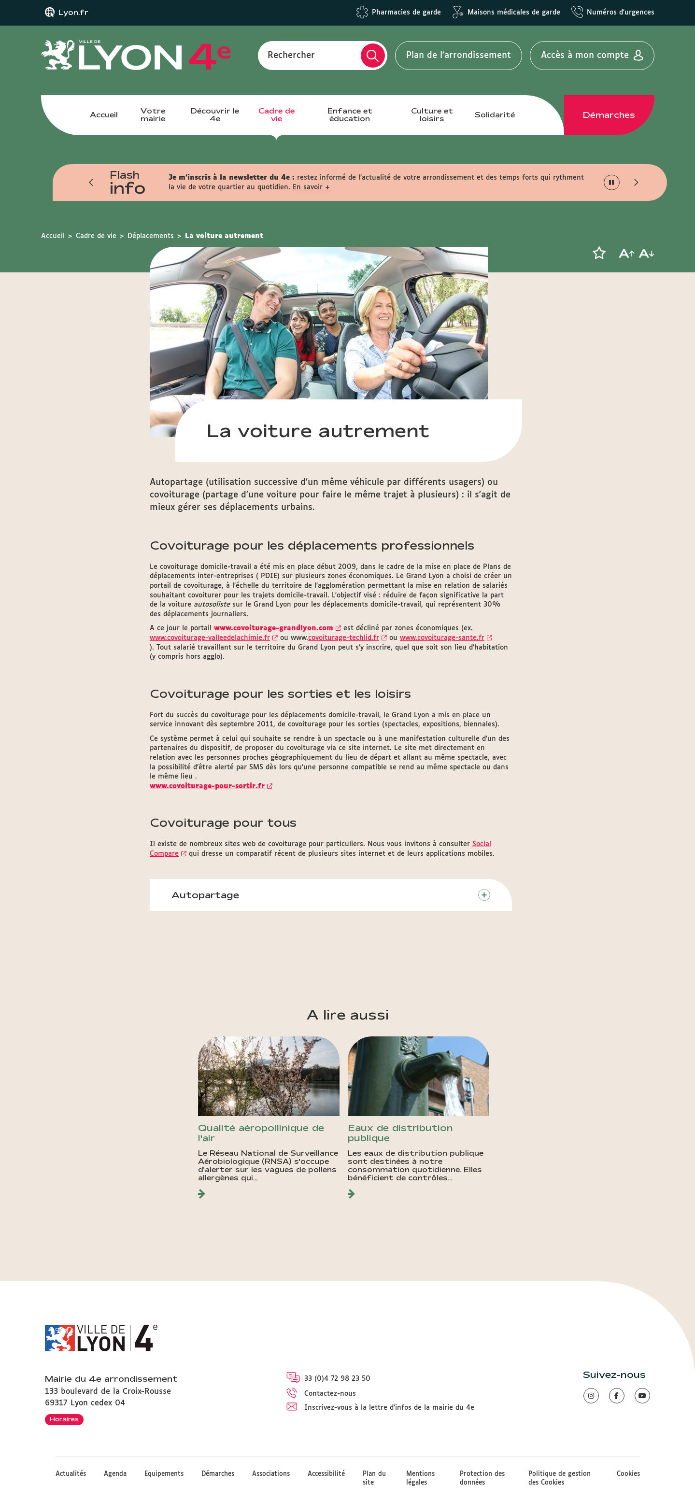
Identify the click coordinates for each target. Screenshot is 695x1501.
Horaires (64, 1419)
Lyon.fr (73, 12)
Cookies (628, 1474)
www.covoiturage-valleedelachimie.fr (210, 638)
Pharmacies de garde (406, 12)
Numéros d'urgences (620, 12)
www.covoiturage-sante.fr (442, 638)
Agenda (115, 1474)
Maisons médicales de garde (514, 12)
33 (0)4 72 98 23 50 (337, 1378)
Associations (271, 1474)
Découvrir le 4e (215, 115)
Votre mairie (153, 115)
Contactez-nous (330, 1393)
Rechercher (291, 55)
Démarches (609, 115)
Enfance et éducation (349, 115)
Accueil (104, 115)
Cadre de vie (276, 115)
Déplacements (151, 236)
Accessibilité (326, 1474)
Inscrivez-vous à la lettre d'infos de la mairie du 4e (389, 1407)
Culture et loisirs (432, 115)
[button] (92, 182)
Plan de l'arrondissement (458, 55)
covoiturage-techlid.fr (343, 638)
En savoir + (311, 187)
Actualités (71, 1474)
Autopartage (205, 895)
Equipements (164, 1474)
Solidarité (495, 115)
